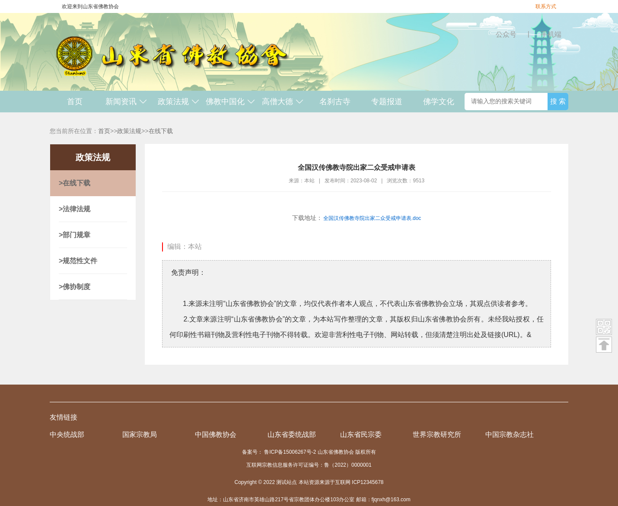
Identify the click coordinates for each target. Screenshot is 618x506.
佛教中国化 (230, 101)
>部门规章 (74, 235)
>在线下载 (74, 183)
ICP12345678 (367, 482)
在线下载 (161, 130)
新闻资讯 (126, 101)
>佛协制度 (74, 286)
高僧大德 (283, 101)
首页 (75, 101)
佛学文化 (438, 101)
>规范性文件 (78, 260)
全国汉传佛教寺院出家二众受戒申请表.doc (372, 218)
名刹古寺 (334, 101)
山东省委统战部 (292, 434)
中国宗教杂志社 (509, 434)
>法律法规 (74, 209)
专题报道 (386, 101)
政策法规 (179, 101)
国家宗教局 (139, 434)
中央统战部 (67, 434)
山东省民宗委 (361, 434)
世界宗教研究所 (437, 434)
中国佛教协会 (215, 434)
